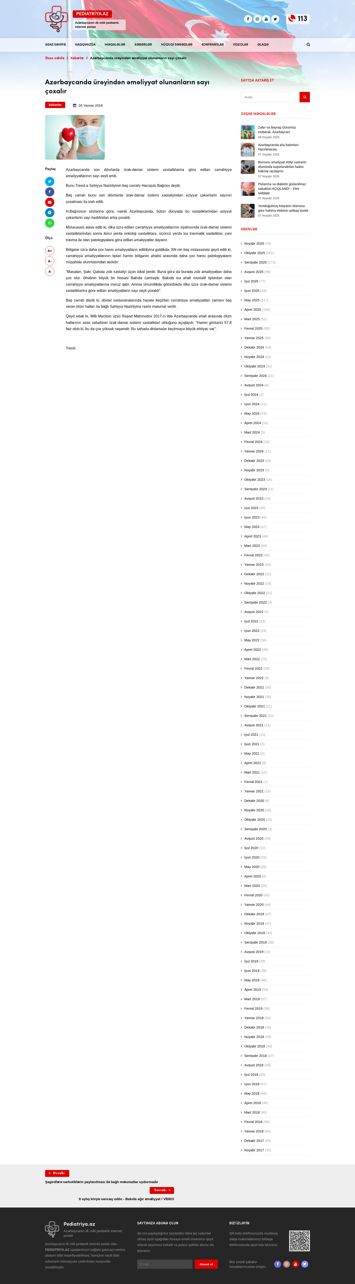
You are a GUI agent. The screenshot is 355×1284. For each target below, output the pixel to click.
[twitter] (275, 19)
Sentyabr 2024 (255, 376)
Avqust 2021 (253, 725)
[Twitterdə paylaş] (49, 181)
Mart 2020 (252, 886)
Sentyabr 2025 (255, 262)
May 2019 (251, 980)
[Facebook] (248, 19)
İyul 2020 (251, 848)
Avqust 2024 (253, 385)
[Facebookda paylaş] (50, 192)
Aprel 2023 (252, 536)
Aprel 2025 (252, 309)
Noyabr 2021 (254, 697)
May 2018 (251, 1093)
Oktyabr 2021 (254, 706)
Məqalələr (115, 45)
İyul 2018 (251, 1074)
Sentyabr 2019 (255, 942)
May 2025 (251, 300)
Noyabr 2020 (254, 810)
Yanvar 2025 (254, 338)
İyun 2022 (251, 631)
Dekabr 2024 (254, 347)
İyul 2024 (251, 394)
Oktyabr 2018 (254, 1046)
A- (50, 261)
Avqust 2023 (253, 498)
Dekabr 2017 (254, 1141)
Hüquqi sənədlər (176, 45)
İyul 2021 (251, 734)
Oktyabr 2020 (254, 819)
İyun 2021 (251, 744)
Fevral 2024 (253, 442)
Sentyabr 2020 (255, 829)
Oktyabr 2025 (254, 253)
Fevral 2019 (253, 1008)
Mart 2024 (252, 432)
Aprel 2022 (252, 649)
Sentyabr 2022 (255, 602)
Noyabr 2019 (254, 923)
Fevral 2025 (253, 328)
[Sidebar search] (305, 97)
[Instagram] (257, 19)
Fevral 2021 (253, 782)
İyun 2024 (251, 404)
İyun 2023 (251, 517)
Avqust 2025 (253, 272)
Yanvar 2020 (254, 904)
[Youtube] (266, 19)
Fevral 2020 (253, 895)
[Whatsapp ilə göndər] (49, 223)
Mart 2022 (252, 659)
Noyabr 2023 (254, 470)
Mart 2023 (252, 546)
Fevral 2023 (253, 555)
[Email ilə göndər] (50, 202)
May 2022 (251, 640)
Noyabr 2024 (254, 357)
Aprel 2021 (252, 763)
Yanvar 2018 (254, 1131)
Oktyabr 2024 (254, 366)
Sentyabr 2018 (255, 1056)
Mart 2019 (252, 999)
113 (303, 19)
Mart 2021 (252, 772)
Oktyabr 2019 (254, 933)
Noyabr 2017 (254, 1150)
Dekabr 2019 (254, 914)
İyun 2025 (251, 291)
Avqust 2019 (253, 952)
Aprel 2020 (252, 876)
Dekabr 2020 (254, 801)
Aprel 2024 (252, 423)
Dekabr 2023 (254, 461)
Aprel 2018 (252, 1103)
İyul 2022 (251, 621)
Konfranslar (213, 45)
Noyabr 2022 (254, 583)
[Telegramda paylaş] (50, 212)
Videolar (240, 45)
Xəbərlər (143, 45)
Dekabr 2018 (254, 1027)
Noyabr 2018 (254, 1037)
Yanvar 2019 (254, 1018)
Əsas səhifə (55, 45)
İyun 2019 (251, 971)
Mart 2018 (252, 1112)
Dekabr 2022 (254, 574)
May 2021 (251, 753)
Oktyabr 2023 (254, 479)
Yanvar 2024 (254, 451)
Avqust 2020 (253, 838)
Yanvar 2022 (254, 678)
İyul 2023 (251, 508)
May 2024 (251, 413)
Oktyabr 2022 (254, 593)
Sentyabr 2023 (255, 489)
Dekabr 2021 (254, 687)
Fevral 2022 (253, 668)
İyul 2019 (251, 961)
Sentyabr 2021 (255, 716)
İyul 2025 (251, 281)
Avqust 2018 (253, 1065)
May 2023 (251, 527)
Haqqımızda (85, 45)
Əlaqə (263, 45)
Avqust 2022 (253, 612)
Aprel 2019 (252, 989)
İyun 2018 (251, 1084)
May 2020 (251, 867)
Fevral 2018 (253, 1122)
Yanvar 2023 (254, 564)
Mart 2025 (252, 319)
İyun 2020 (251, 857)
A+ (49, 251)
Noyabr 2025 (254, 243)
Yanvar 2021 (254, 791)
